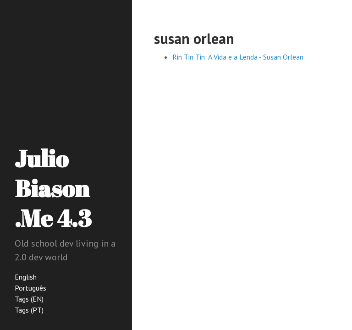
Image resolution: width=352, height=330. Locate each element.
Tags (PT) (29, 309)
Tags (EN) (29, 298)
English (26, 276)
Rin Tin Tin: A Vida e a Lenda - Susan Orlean (237, 56)
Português (30, 287)
